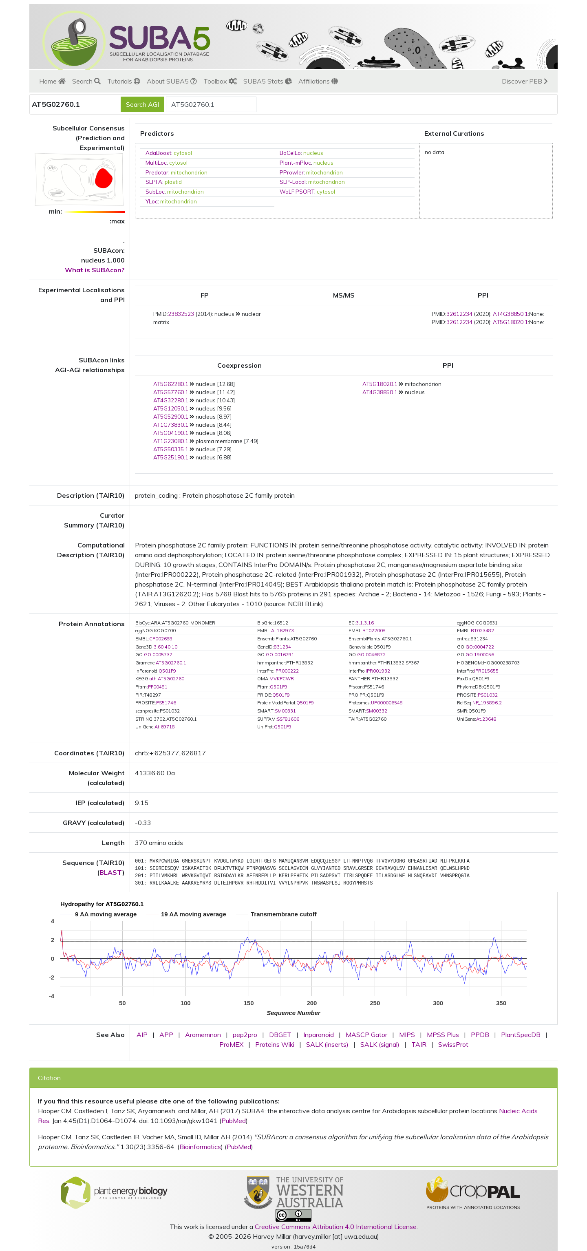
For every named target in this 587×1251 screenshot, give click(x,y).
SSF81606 (288, 719)
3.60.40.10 (165, 647)
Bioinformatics (200, 1147)
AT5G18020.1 (510, 322)
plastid (173, 182)
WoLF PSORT (297, 191)
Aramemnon (203, 1034)
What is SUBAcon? (95, 270)
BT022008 (374, 630)
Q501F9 (167, 671)
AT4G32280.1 (170, 400)
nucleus (313, 153)
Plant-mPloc (295, 162)
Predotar (157, 172)
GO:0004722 (480, 647)
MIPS (407, 1034)
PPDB (480, 1034)
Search (86, 81)
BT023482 (482, 630)
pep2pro (245, 1034)
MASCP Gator (366, 1034)
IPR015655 (486, 671)
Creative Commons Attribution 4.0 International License (336, 1226)
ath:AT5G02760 (167, 679)
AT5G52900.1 (170, 416)
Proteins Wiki (274, 1044)
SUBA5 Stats (267, 81)
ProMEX (231, 1044)
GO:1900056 (480, 654)
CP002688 (160, 639)
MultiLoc (156, 162)
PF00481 (158, 687)
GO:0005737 (158, 654)
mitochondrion (189, 172)
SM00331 (285, 711)
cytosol (183, 153)
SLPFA (154, 182)
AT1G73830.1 (170, 424)
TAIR (418, 1044)
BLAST (110, 872)
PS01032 (488, 695)
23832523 (181, 314)
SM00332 (376, 711)
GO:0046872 (371, 654)
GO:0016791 (280, 654)
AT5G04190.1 (170, 433)
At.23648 (486, 719)
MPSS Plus (443, 1034)
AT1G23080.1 (170, 441)
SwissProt (453, 1044)
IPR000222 (286, 671)
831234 (282, 647)
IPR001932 (378, 671)
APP (166, 1034)
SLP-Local (293, 182)
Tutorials (123, 81)
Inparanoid (318, 1034)
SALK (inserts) (327, 1044)
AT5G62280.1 (170, 384)
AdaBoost (158, 153)
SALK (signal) (379, 1044)
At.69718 (164, 727)
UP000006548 (387, 703)
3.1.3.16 (365, 623)
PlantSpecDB (521, 1034)
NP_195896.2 (487, 703)
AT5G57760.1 (170, 392)
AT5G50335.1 (170, 449)
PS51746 (166, 703)
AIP (142, 1034)
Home (52, 81)
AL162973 (282, 630)
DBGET (280, 1034)
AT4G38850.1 (510, 314)
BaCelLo (290, 153)
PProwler (292, 172)
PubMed (233, 1120)
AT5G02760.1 (171, 663)
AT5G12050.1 (170, 408)
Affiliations (318, 81)
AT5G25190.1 (170, 457)
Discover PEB (525, 81)
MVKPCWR (281, 679)
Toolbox (220, 81)
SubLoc (155, 191)
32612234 (459, 314)
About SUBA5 (172, 81)
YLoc (152, 201)
